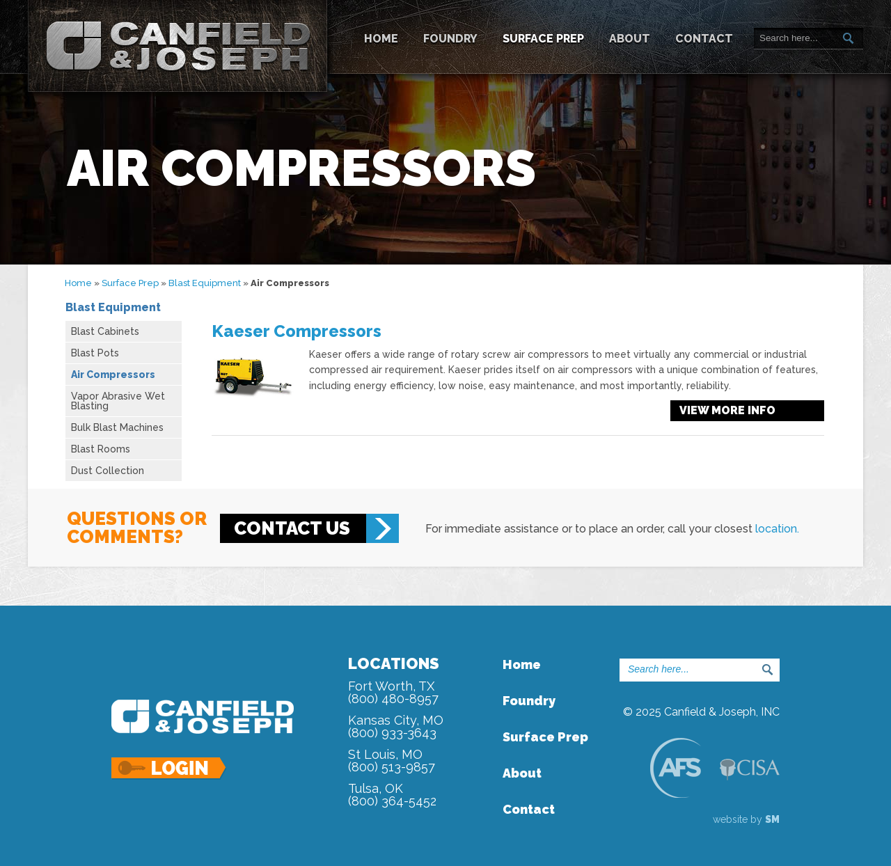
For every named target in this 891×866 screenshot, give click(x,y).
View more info (727, 410)
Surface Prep (543, 38)
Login (169, 768)
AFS (675, 767)
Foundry (450, 38)
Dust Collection (107, 470)
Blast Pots (95, 353)
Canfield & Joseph (177, 46)
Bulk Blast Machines (117, 427)
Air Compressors (113, 374)
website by (746, 819)
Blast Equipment (204, 283)
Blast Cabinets (105, 331)
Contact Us (292, 528)
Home (381, 38)
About (629, 38)
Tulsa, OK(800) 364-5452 (392, 794)
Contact (704, 38)
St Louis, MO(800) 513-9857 (391, 760)
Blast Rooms (100, 449)
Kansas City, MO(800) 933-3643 (395, 726)
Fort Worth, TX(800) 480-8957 (393, 692)
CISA (750, 769)
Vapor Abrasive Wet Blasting (118, 401)
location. (777, 528)
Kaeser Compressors (296, 331)
